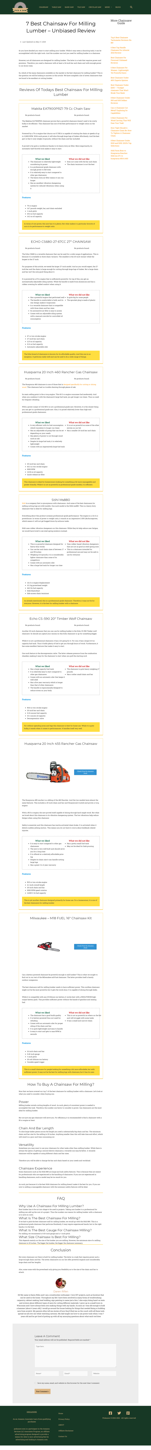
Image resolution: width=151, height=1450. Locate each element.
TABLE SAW (56, 7)
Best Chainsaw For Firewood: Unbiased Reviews (119, 60)
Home (60, 1414)
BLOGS (116, 7)
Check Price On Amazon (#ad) (85, 772)
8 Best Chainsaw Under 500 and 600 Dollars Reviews (120, 101)
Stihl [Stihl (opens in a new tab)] (24, 503)
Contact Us (62, 1442)
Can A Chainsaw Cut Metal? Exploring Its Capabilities (119, 111)
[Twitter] (119, 1413)
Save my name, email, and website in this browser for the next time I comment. (68, 1383)
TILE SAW (80, 7)
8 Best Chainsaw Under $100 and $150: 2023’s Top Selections (121, 144)
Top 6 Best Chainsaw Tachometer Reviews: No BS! (121, 40)
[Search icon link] (129, 7)
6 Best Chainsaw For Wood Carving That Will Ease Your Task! (121, 121)
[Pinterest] (128, 1413)
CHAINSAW (43, 7)
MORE (106, 7)
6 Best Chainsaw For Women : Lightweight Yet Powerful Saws (120, 70)
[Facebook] (110, 1413)
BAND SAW (68, 7)
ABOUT (61, 1428)
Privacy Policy (64, 1421)
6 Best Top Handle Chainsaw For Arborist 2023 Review (120, 50)
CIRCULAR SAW (94, 7)
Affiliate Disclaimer (66, 1435)
